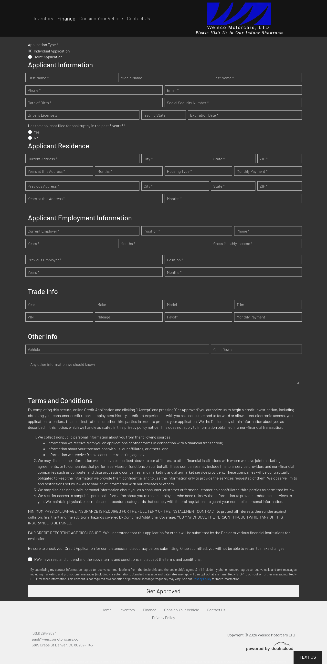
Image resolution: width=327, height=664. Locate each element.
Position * (152, 231)
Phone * (34, 90)
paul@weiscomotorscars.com (57, 639)
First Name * (38, 77)
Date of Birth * (39, 102)
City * (148, 158)
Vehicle (34, 349)
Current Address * (42, 158)
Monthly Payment (251, 317)
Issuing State (155, 115)
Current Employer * (44, 231)
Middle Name (131, 77)
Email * (173, 90)
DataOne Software (102, 661)
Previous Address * (43, 186)
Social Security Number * (188, 102)
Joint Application (48, 56)
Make (101, 304)
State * (219, 158)
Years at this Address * (46, 171)
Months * (104, 171)
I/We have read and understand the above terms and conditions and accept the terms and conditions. (118, 559)
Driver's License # (43, 115)
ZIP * (264, 158)
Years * (33, 243)
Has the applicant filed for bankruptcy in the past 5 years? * (77, 125)
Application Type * (43, 44)
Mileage (103, 317)
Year (31, 304)
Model (172, 304)
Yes (37, 132)
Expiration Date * (204, 115)
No (36, 137)
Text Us (308, 657)
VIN (31, 317)
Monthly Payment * (252, 171)
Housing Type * (179, 171)
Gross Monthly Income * (233, 243)
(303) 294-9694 (44, 633)
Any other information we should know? (63, 364)
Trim (240, 304)
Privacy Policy (202, 579)
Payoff (172, 317)
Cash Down (222, 349)
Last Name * (223, 77)
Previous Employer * (45, 259)
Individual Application (52, 51)
